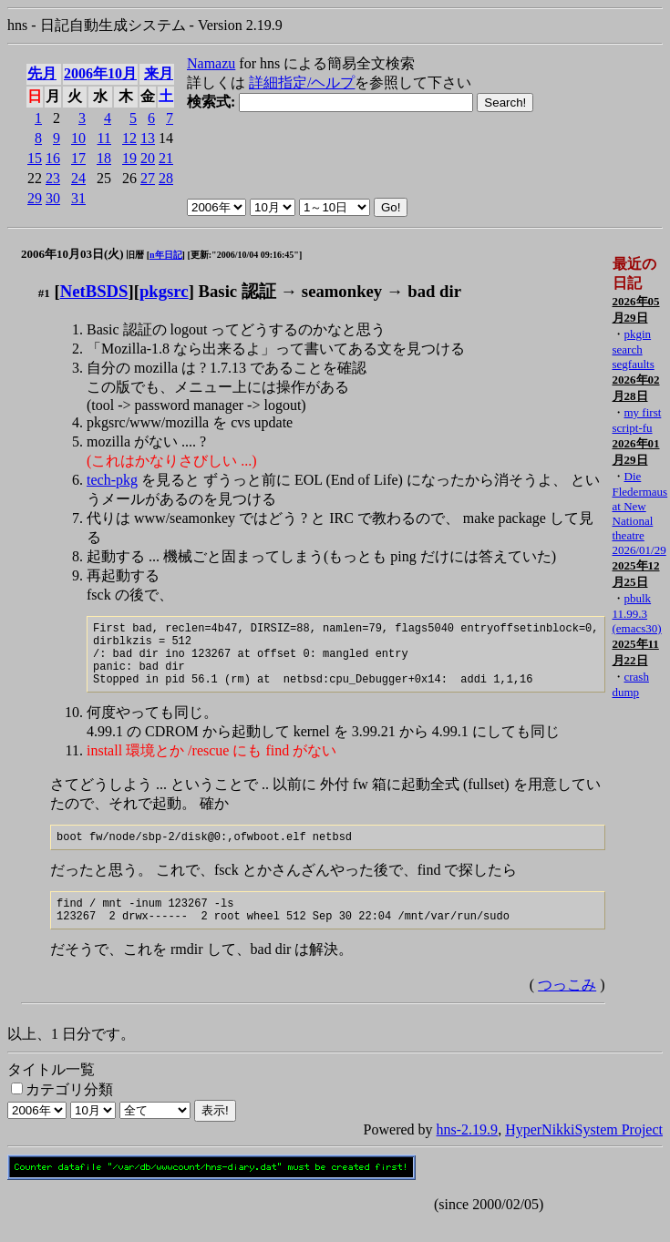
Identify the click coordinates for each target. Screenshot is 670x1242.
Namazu (211, 63)
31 (78, 198)
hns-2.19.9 (468, 1151)
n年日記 (165, 255)
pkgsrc (164, 291)
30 (53, 198)
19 (129, 158)
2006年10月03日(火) (72, 254)
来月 (158, 73)
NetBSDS (94, 291)
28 (166, 178)
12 (129, 138)
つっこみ (567, 1006)
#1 (44, 293)
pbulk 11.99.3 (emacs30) (636, 613)
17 (78, 158)
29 (34, 198)
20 (147, 158)
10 (78, 138)
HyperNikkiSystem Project (584, 1151)
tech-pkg (112, 480)
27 (147, 178)
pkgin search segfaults (633, 349)
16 (53, 158)
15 (34, 158)
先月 (42, 73)
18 (104, 158)
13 (147, 138)
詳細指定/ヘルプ (302, 82)
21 (166, 158)
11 (104, 138)
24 (78, 178)
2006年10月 (100, 73)
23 (53, 178)
